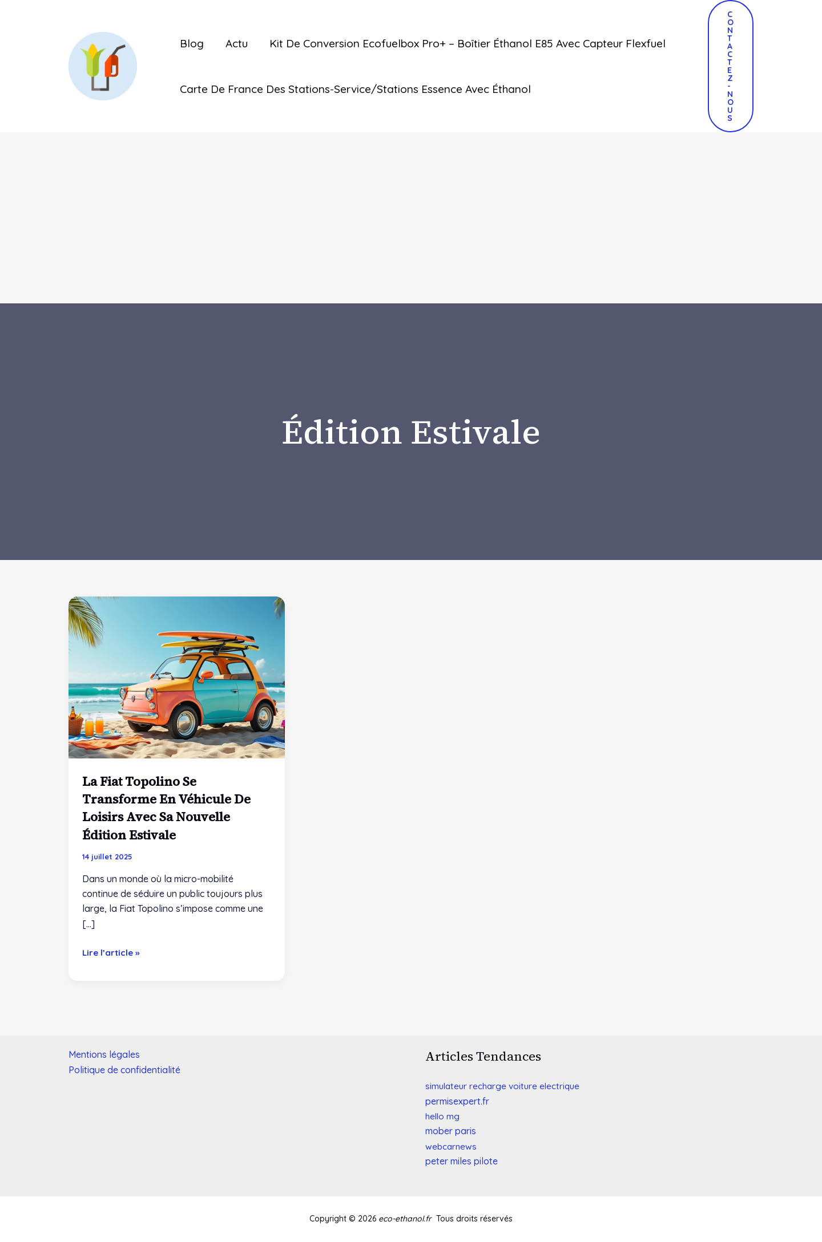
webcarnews (451, 1146)
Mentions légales (104, 1054)
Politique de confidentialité (124, 1069)
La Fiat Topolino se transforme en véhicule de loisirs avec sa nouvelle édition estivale (173, 808)
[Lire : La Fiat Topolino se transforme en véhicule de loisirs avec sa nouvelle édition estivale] (176, 676)
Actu (236, 43)
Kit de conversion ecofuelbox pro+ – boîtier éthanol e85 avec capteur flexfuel (467, 43)
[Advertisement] (411, 218)
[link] (457, 1101)
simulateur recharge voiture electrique (505, 1085)
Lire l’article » (112, 951)
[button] (731, 66)
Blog (192, 43)
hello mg (443, 1116)
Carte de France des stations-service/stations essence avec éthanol (355, 89)
